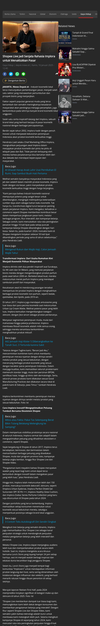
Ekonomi (52, 14)
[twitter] (11, 74)
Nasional (32, 14)
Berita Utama (10, 14)
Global (42, 14)
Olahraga (64, 14)
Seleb (74, 14)
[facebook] (5, 74)
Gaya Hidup (86, 14)
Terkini (22, 14)
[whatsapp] (17, 74)
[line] (23, 74)
